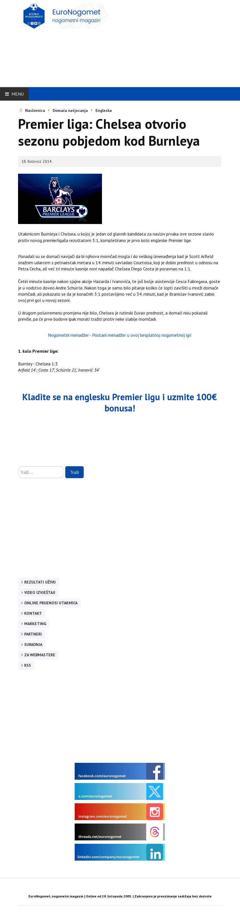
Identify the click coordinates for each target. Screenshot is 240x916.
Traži (74, 472)
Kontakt (33, 613)
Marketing (35, 623)
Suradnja (33, 644)
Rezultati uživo (40, 582)
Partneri (33, 634)
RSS (27, 665)
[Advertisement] (164, 42)
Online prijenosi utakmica (50, 602)
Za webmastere (39, 654)
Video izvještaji (39, 592)
